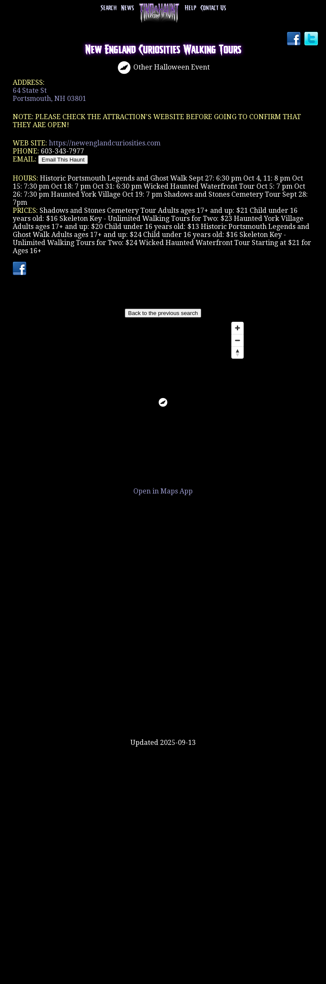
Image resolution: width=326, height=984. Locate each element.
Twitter (312, 39)
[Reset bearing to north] (237, 352)
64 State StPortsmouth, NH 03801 (49, 94)
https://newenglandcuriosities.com (104, 143)
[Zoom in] (237, 328)
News (127, 8)
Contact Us (213, 8)
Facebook (294, 39)
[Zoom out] (237, 340)
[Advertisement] (163, 711)
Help (190, 8)
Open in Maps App (163, 491)
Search (109, 8)
